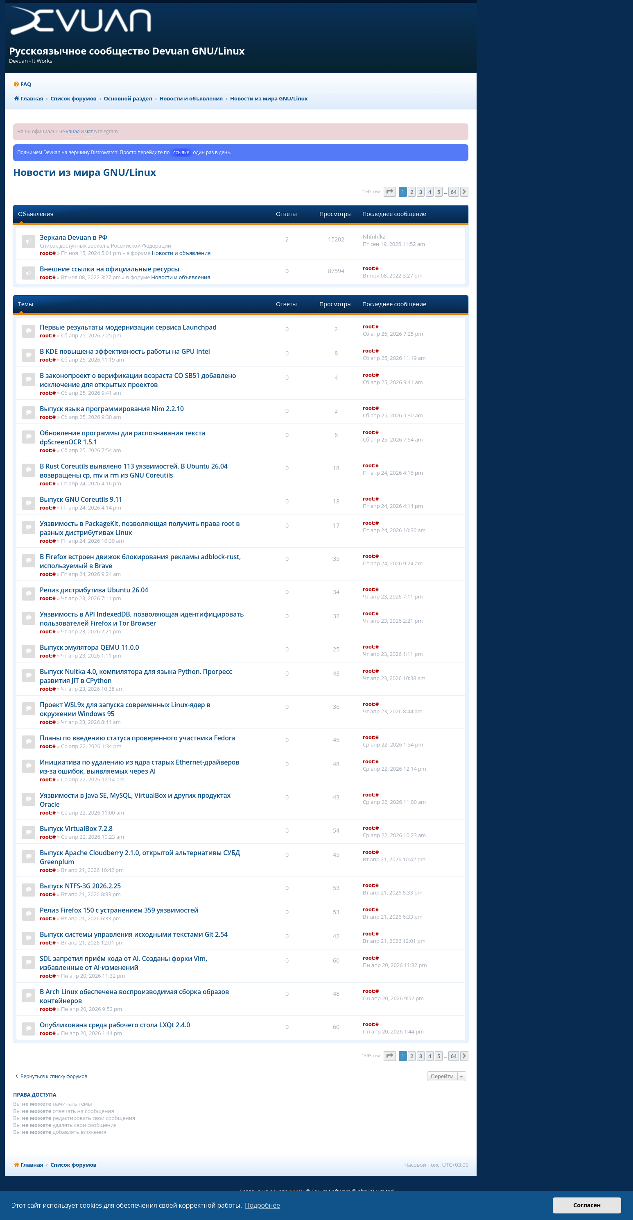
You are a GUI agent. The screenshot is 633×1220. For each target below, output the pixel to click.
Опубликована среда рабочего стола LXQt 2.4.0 (115, 1024)
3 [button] (420, 192)
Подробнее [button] (262, 1205)
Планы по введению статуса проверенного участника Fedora (137, 737)
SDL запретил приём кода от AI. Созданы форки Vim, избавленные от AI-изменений (123, 963)
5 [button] (438, 192)
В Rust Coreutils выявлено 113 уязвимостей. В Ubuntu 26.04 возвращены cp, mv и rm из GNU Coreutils (134, 471)
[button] (390, 192)
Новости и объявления (180, 253)
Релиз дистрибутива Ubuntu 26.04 (94, 589)
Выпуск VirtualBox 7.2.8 (76, 828)
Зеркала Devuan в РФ (73, 237)
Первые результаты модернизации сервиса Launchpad (128, 327)
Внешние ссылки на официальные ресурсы (109, 268)
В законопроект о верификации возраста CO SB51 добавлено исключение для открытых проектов (138, 380)
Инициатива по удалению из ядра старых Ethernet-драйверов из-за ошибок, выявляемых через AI (140, 767)
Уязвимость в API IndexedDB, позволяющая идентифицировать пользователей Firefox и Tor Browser (142, 619)
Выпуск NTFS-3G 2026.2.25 (80, 885)
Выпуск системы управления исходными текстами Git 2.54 (134, 934)
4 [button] (429, 192)
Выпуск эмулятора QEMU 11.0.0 (89, 647)
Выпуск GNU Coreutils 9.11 (81, 499)
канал (72, 131)
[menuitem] (22, 84)
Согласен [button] (587, 1205)
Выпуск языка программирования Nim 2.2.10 (112, 408)
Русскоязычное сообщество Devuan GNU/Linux (127, 50)
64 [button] (454, 192)
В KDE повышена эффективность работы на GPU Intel (125, 351)
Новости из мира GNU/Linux (84, 172)
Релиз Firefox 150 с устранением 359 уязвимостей (119, 910)
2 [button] (411, 192)
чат (89, 131)
